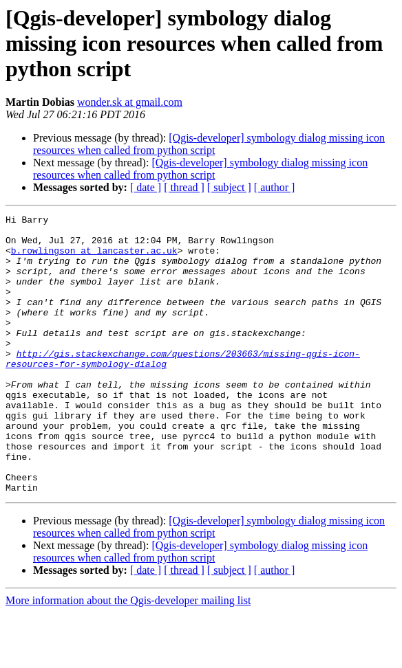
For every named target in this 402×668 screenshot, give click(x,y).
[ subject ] (229, 187)
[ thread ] (184, 187)
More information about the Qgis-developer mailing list (128, 656)
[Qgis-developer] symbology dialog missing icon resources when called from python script (209, 144)
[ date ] (145, 187)
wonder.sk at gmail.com (129, 102)
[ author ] (274, 187)
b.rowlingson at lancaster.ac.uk (94, 258)
